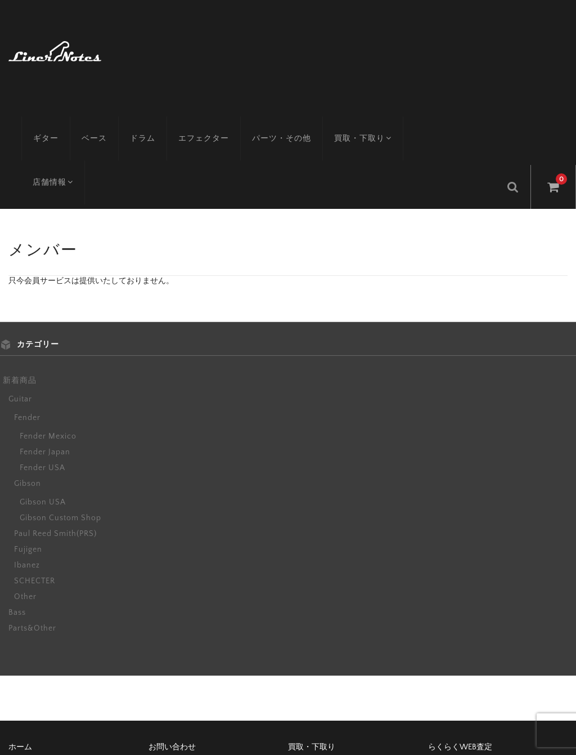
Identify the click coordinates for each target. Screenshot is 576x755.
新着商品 (20, 314)
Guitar (20, 333)
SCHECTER (34, 515)
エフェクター (208, 121)
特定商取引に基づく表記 (191, 700)
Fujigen (28, 483)
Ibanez (27, 499)
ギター (51, 121)
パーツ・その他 (286, 121)
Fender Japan (45, 386)
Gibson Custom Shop (60, 452)
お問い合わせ (172, 681)
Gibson (27, 417)
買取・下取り (369, 121)
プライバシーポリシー (467, 700)
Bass (17, 546)
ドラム (147, 121)
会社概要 (304, 700)
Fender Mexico (48, 370)
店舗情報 (444, 121)
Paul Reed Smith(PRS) (55, 467)
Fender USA (42, 401)
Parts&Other (32, 562)
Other (25, 530)
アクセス (24, 700)
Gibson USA (43, 436)
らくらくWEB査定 (460, 681)
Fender (27, 351)
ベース (99, 121)
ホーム (20, 681)
